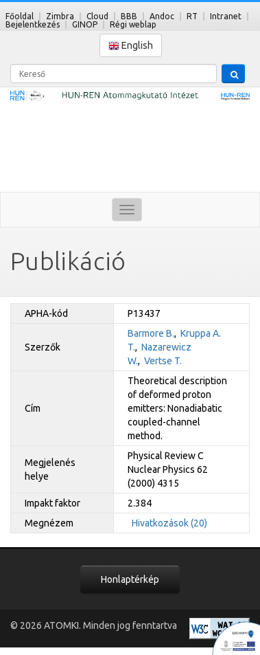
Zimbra (60, 16)
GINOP (84, 24)
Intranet (225, 16)
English (130, 46)
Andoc (162, 16)
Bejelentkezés (32, 24)
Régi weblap (133, 24)
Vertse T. (163, 360)
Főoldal (19, 16)
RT (192, 16)
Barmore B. (151, 333)
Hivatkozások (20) (169, 523)
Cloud (97, 16)
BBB (129, 16)
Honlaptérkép (130, 579)
